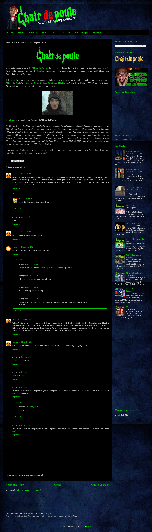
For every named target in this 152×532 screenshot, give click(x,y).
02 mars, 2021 (32, 264)
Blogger (89, 526)
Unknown (16, 247)
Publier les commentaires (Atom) (28, 490)
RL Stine (66, 32)
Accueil (9, 32)
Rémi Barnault (25, 199)
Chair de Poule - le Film (134, 223)
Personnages (81, 32)
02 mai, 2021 (36, 199)
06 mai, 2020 (26, 174)
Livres (21, 32)
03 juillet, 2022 (26, 425)
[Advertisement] (125, 364)
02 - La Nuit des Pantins (134, 273)
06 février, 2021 (27, 319)
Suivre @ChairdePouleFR (124, 139)
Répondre (16, 188)
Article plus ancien (100, 485)
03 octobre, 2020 (27, 247)
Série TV (33, 32)
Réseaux (97, 32)
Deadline (40, 71)
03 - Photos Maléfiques (134, 307)
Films (44, 32)
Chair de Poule (40, 68)
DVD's (55, 32)
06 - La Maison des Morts (135, 205)
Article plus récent (15, 485)
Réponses (18, 194)
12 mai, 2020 (25, 217)
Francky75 (16, 174)
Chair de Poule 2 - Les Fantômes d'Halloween (47, 83)
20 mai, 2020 (26, 232)
